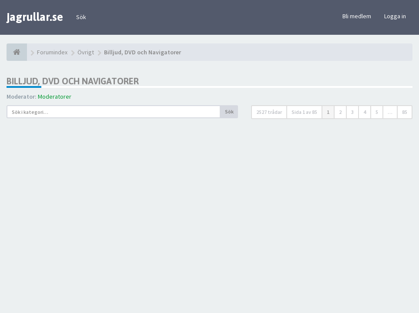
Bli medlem (356, 16)
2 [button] (340, 112)
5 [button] (376, 112)
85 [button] (404, 112)
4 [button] (364, 112)
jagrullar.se (35, 16)
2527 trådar (269, 112)
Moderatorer (54, 96)
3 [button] (352, 112)
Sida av (304, 112)
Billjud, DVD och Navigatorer (73, 81)
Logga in (395, 16)
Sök (81, 17)
